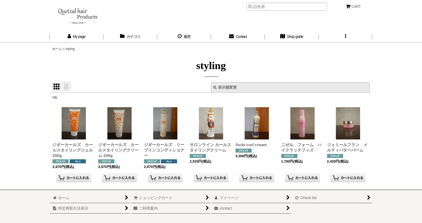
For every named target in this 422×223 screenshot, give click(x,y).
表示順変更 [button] (225, 87)
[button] (345, 36)
